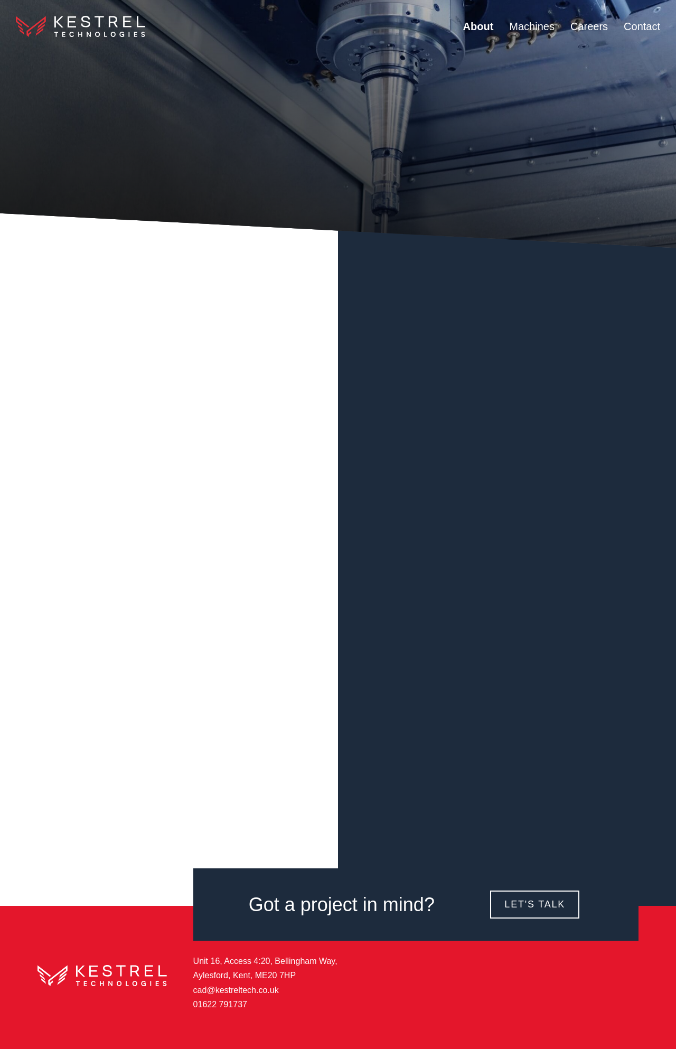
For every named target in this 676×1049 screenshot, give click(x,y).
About (478, 26)
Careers (589, 26)
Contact (642, 26)
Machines (532, 26)
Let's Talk (534, 904)
